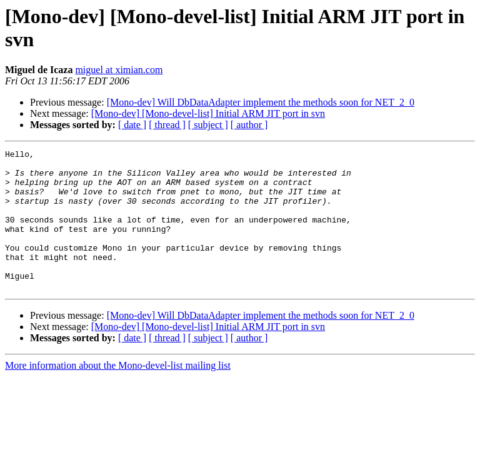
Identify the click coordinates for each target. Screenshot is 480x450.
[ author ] (249, 124)
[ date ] (132, 124)
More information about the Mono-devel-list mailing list (118, 393)
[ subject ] (208, 124)
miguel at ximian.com (118, 69)
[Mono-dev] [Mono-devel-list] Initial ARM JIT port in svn (208, 113)
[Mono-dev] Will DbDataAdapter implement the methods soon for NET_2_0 (260, 102)
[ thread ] (167, 124)
